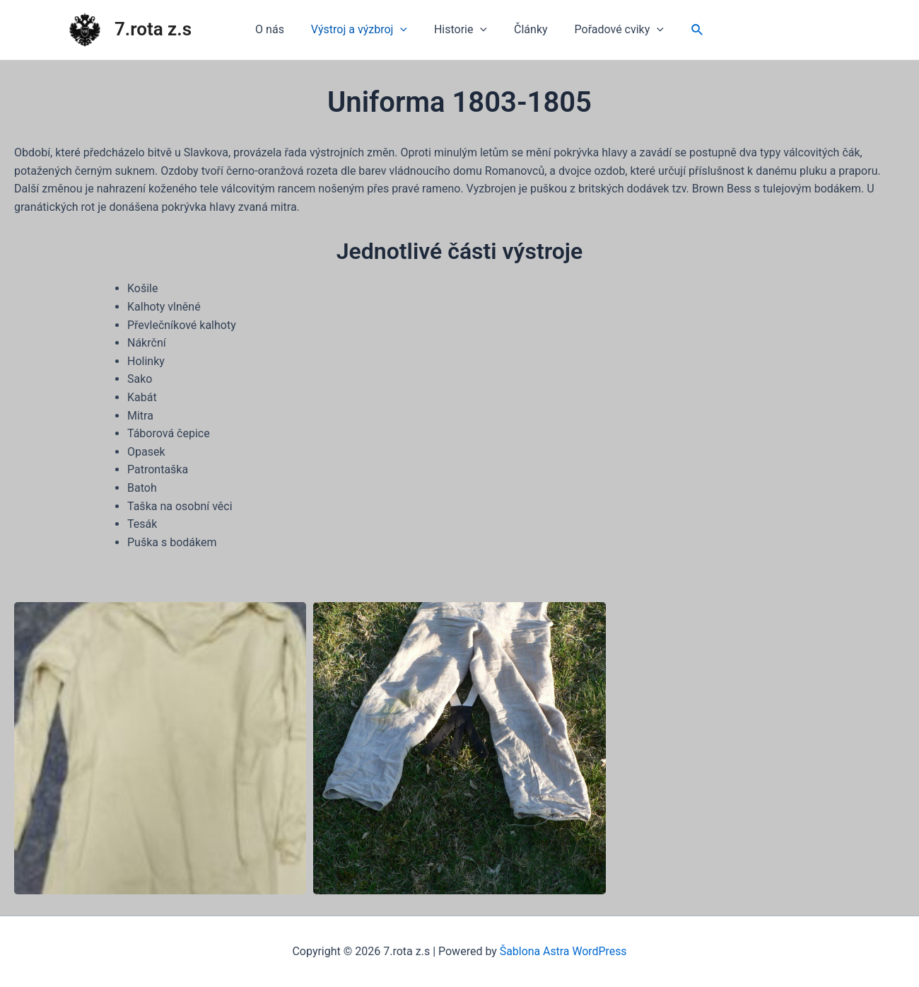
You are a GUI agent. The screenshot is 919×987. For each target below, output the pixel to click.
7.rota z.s (153, 29)
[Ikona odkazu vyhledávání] (687, 30)
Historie (460, 29)
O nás (278, 29)
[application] (404, 29)
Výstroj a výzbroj (363, 29)
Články (527, 29)
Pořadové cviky (610, 29)
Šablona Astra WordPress (563, 951)
